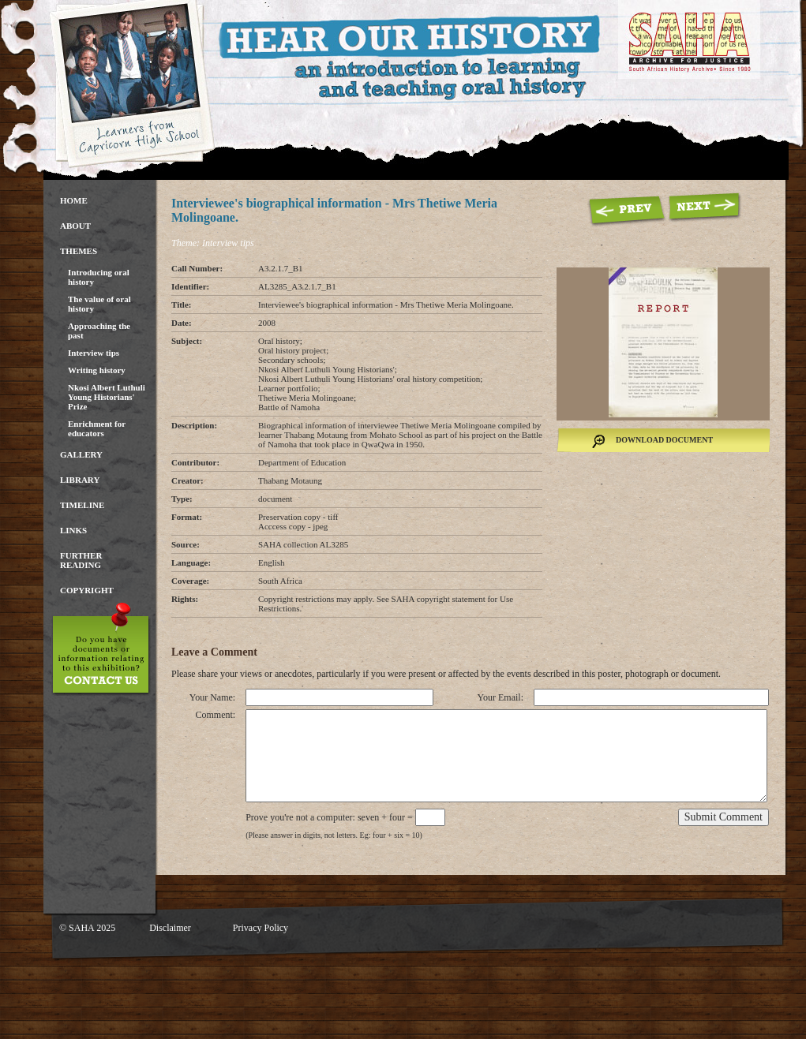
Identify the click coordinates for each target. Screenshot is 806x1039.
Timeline (82, 505)
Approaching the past (99, 330)
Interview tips (93, 352)
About (75, 225)
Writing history (97, 370)
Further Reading (81, 560)
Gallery (81, 454)
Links (73, 530)
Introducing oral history (98, 276)
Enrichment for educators (97, 428)
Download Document (664, 439)
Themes (78, 251)
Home (74, 200)
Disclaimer (170, 927)
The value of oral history (99, 303)
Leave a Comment (214, 652)
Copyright (87, 590)
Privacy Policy (260, 927)
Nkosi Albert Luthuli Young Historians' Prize (106, 397)
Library (79, 479)
